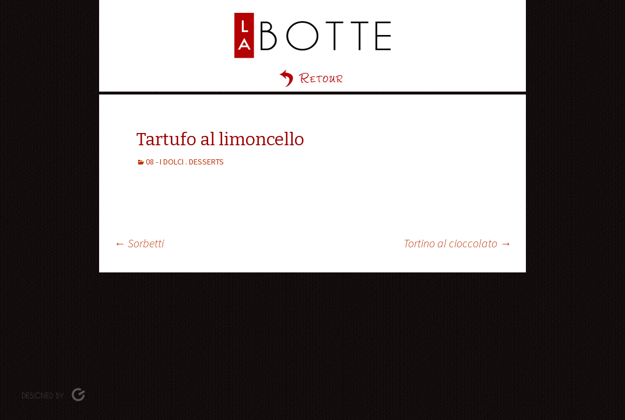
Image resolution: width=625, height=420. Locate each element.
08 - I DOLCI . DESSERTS (185, 161)
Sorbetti (139, 243)
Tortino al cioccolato (457, 243)
